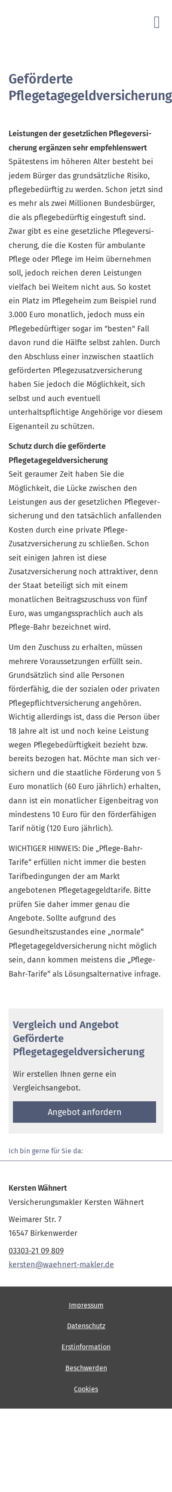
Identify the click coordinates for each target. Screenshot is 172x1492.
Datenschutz (86, 1326)
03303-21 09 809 (36, 1251)
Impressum (86, 1305)
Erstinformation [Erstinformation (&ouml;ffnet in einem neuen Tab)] (86, 1347)
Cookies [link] (86, 1389)
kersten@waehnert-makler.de (61, 1264)
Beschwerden (86, 1368)
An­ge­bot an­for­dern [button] (85, 1112)
